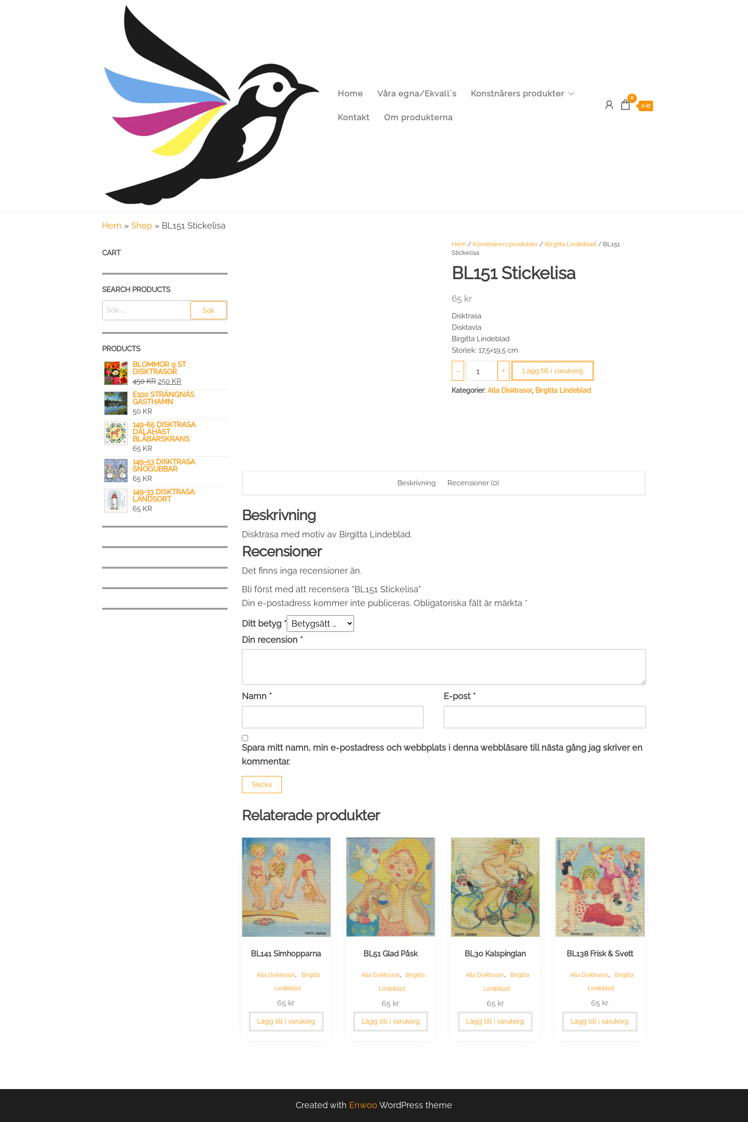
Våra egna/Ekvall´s (417, 93)
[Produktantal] (481, 371)
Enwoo (363, 1105)
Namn (257, 696)
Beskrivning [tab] (416, 483)
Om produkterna (418, 117)
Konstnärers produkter (517, 93)
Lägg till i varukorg (552, 371)
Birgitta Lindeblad (570, 244)
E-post (460, 696)
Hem (112, 225)
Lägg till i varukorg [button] (286, 1021)
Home (350, 93)
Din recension (272, 640)
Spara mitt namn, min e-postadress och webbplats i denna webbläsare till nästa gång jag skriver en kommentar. (442, 754)
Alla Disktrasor (510, 390)
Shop (141, 225)
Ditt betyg (264, 624)
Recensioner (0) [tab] (473, 483)
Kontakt (354, 117)
